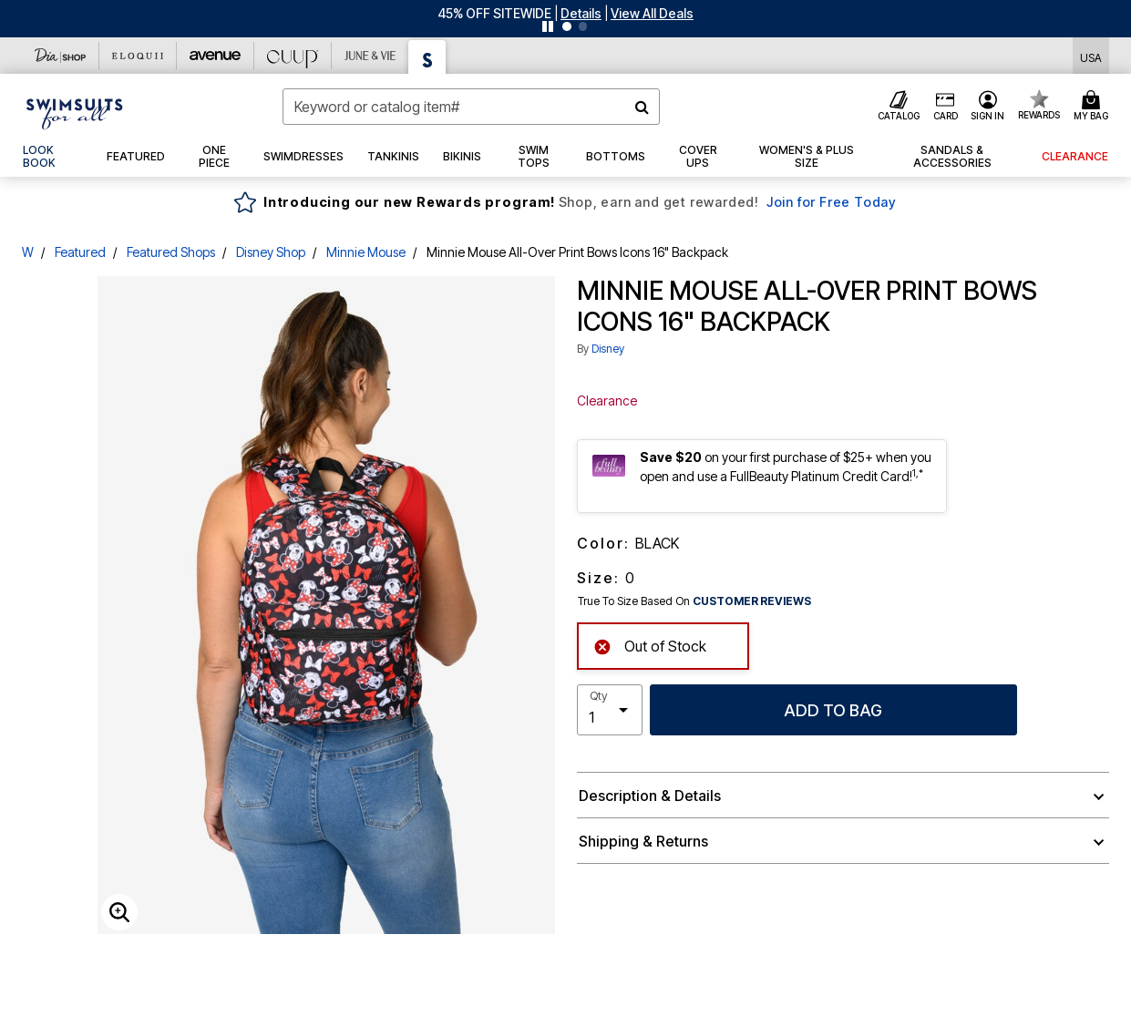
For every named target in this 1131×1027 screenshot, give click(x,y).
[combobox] (471, 106)
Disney (607, 348)
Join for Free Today (831, 202)
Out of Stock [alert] (649, 644)
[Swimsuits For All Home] (75, 112)
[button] (580, 13)
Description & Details (650, 795)
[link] (53, 157)
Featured (80, 252)
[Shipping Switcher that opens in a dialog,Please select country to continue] (1091, 56)
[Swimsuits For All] (427, 57)
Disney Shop (270, 252)
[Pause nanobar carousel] (547, 26)
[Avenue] (215, 55)
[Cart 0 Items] (1093, 106)
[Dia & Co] (60, 55)
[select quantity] (610, 709)
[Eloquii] (138, 55)
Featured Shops (171, 252)
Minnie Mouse (366, 252)
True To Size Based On (694, 601)
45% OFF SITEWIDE (494, 13)
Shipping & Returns (643, 841)
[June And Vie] (370, 55)
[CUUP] (293, 55)
